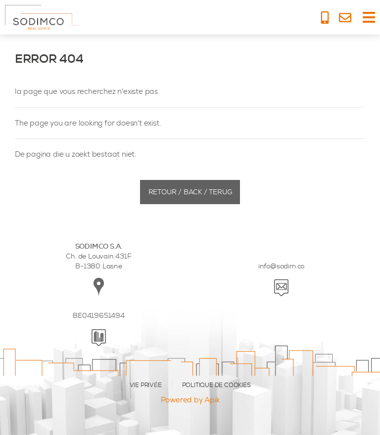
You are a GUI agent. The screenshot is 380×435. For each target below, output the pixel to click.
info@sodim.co (281, 266)
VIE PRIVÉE (146, 385)
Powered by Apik (190, 400)
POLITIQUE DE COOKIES (216, 385)
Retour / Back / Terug (190, 192)
